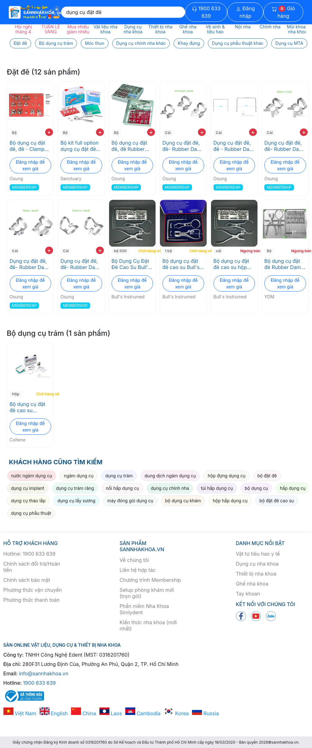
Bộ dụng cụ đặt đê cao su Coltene (28, 407)
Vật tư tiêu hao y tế (258, 554)
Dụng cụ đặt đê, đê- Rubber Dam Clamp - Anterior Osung (79, 264)
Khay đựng (189, 43)
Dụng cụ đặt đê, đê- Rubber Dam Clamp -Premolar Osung (182, 146)
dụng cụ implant (27, 488)
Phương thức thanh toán (31, 600)
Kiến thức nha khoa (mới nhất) (148, 625)
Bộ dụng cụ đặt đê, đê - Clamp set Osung (28, 146)
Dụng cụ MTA (289, 43)
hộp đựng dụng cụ (226, 475)
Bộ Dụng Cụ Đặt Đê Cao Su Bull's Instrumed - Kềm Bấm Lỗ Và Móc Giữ (131, 264)
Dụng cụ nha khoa (257, 564)
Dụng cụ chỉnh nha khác (141, 43)
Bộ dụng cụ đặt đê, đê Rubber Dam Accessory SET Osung (130, 146)
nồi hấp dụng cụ (122, 488)
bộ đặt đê (267, 475)
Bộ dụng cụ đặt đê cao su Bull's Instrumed (180, 264)
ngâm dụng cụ (79, 475)
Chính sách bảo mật (26, 580)
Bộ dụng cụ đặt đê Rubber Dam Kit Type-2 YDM (283, 264)
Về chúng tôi (134, 560)
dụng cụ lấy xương (76, 500)
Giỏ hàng (283, 12)
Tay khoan (248, 594)
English (54, 713)
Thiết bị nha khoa (256, 574)
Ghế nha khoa (252, 584)
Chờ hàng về (146, 251)
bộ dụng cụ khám (183, 500)
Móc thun (94, 43)
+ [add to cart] (49, 132)
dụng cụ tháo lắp (28, 500)
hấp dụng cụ (293, 488)
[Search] (123, 12)
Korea (176, 713)
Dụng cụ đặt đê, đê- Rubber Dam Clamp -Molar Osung (29, 264)
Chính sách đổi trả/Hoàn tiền (31, 567)
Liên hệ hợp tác (138, 570)
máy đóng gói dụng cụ (130, 500)
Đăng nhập (245, 12)
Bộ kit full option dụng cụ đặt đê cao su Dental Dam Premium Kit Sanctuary (80, 146)
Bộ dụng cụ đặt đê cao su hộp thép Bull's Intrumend (231, 264)
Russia (205, 713)
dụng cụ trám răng (75, 488)
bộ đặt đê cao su (276, 500)
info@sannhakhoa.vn (44, 673)
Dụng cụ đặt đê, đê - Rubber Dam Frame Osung (234, 146)
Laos (110, 713)
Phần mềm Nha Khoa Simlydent (144, 609)
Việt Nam (19, 713)
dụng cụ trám (119, 475)
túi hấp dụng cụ (217, 488)
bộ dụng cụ (256, 488)
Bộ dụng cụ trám (56, 43)
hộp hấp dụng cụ (230, 500)
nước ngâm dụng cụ (31, 475)
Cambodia (143, 713)
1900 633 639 (206, 12)
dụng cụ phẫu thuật (31, 513)
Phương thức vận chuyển (32, 590)
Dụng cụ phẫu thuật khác (238, 43)
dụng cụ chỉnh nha (170, 488)
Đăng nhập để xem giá (30, 165)
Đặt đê (20, 43)
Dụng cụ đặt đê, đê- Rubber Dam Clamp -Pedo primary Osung (283, 146)
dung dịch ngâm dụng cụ (170, 475)
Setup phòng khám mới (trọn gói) (147, 593)
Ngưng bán (248, 251)
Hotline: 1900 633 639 (29, 554)
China (83, 713)
